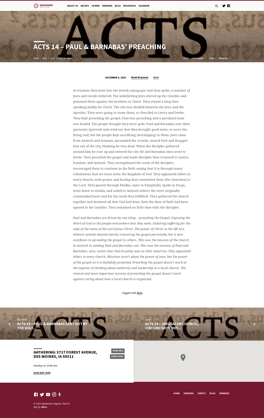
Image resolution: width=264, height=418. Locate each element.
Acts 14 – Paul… (66, 58)
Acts (52, 58)
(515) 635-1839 (42, 372)
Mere (44, 407)
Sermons (107, 5)
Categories (199, 58)
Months (224, 58)
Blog (118, 5)
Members (224, 393)
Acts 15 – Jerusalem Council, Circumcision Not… (172, 325)
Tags (213, 58)
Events (202, 393)
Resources (129, 5)
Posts (186, 58)
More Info (116, 350)
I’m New (95, 5)
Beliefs (85, 5)
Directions (116, 356)
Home (36, 58)
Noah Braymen (139, 77)
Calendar (143, 5)
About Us (72, 5)
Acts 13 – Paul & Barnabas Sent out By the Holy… (52, 325)
